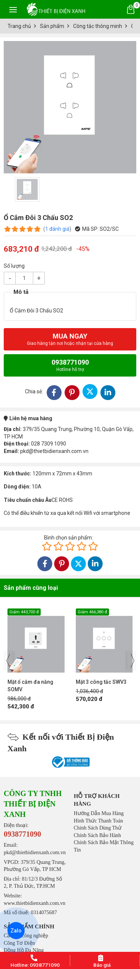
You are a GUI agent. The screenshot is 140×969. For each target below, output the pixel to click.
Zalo (16, 930)
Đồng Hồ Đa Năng (24, 950)
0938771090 (70, 365)
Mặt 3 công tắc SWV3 (101, 682)
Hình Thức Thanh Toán (98, 821)
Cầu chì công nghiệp (26, 935)
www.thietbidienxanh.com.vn (34, 903)
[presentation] (8, 660)
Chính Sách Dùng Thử (97, 828)
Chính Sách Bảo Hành (97, 835)
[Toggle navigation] (13, 9)
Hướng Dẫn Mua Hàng (99, 813)
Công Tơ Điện (19, 943)
